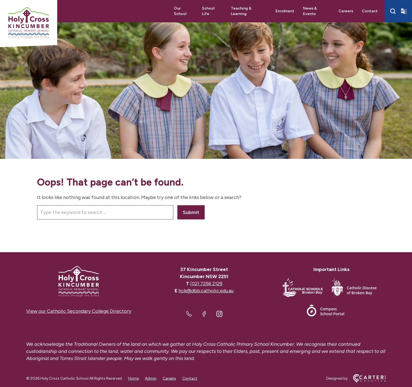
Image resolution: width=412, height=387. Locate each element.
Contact (370, 11)
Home (133, 378)
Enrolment (284, 11)
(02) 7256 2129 (206, 284)
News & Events (310, 11)
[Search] (392, 11)
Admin (150, 378)
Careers (345, 11)
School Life (208, 11)
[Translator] (403, 11)
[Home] (78, 281)
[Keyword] (105, 212)
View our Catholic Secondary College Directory (78, 311)
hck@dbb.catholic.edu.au (206, 291)
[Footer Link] (306, 288)
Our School (180, 11)
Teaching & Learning (241, 11)
